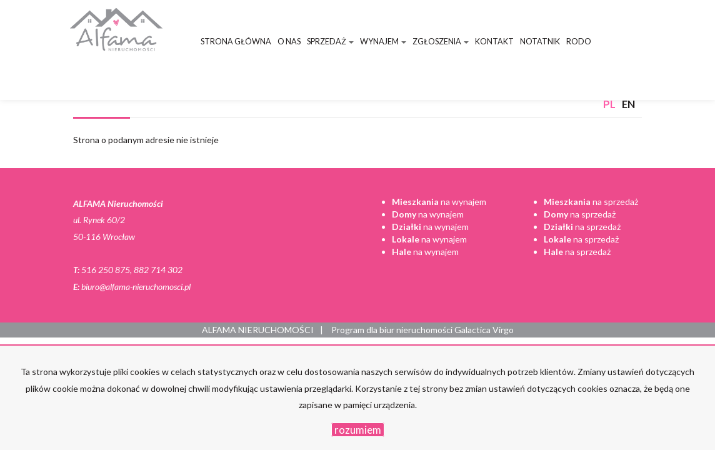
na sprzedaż (591, 201)
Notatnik (540, 41)
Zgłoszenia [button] (440, 41)
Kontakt (494, 41)
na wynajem (439, 201)
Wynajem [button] (383, 41)
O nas (289, 41)
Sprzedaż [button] (330, 41)
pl (609, 104)
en (628, 104)
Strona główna (236, 41)
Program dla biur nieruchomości (392, 329)
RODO (578, 41)
